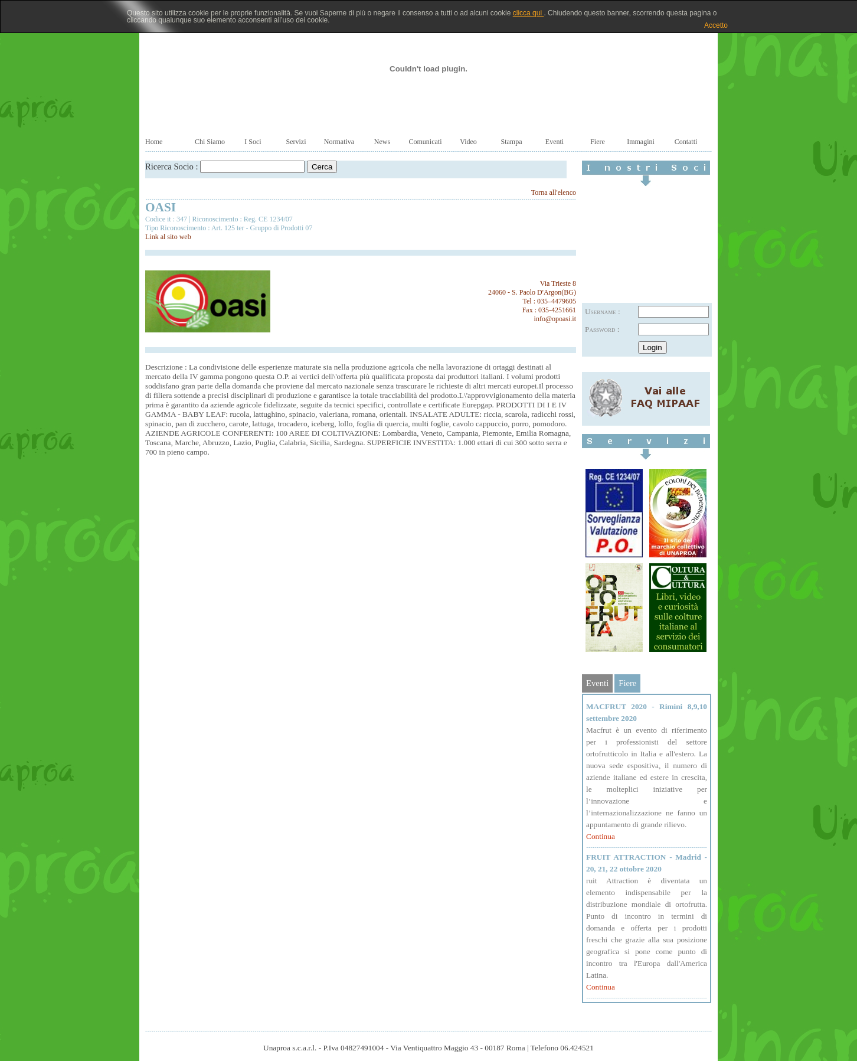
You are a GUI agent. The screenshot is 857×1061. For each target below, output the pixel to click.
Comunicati (425, 142)
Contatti (686, 142)
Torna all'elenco (553, 192)
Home (153, 142)
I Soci (252, 142)
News (382, 142)
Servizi (296, 142)
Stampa (511, 142)
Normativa (339, 142)
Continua (600, 836)
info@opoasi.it (555, 319)
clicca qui (528, 13)
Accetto (716, 25)
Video (468, 142)
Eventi (554, 142)
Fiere (597, 142)
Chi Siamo (210, 142)
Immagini (641, 142)
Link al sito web (168, 237)
